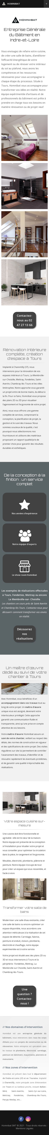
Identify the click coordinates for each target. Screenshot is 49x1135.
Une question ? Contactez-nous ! (24, 996)
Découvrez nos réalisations (24, 633)
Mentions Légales (24, 1128)
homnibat (25, 4)
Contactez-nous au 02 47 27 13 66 (25, 320)
